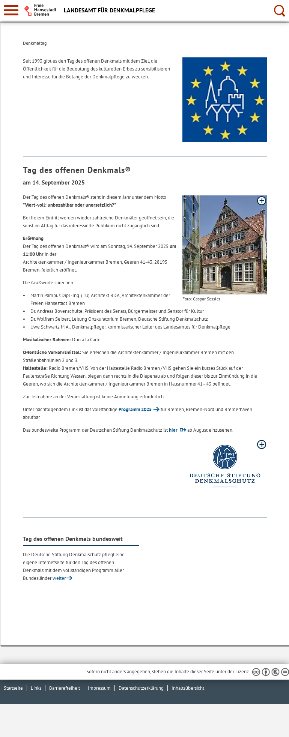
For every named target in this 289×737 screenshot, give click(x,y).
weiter (59, 578)
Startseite (13, 688)
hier (173, 430)
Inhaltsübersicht (188, 688)
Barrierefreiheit (64, 688)
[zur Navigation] (11, 10)
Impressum (99, 688)
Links (36, 688)
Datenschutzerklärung (141, 688)
